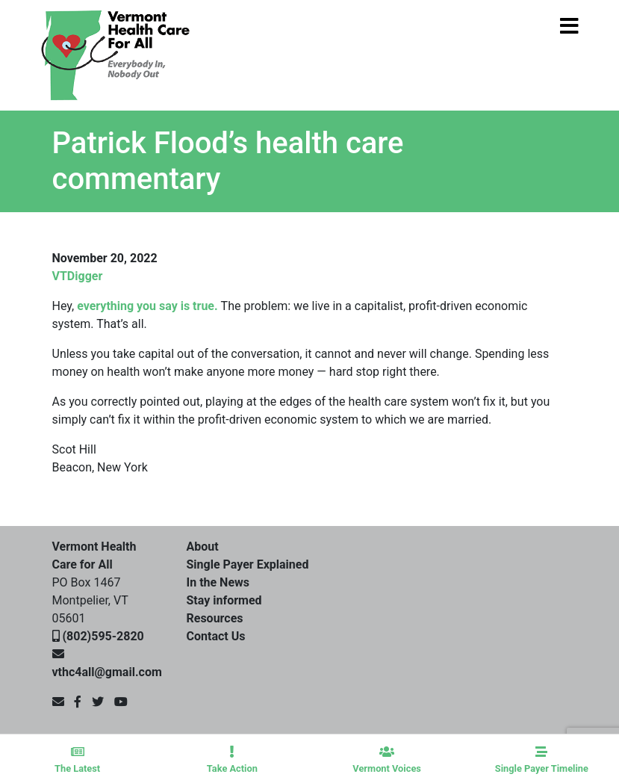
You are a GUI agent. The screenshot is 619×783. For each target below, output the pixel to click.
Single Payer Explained (248, 564)
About (203, 546)
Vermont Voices (387, 760)
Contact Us (216, 636)
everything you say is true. (148, 306)
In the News (218, 582)
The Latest (77, 760)
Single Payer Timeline (541, 760)
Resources (215, 618)
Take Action (232, 760)
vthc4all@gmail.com (107, 672)
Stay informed (224, 600)
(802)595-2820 (102, 636)
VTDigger (77, 276)
